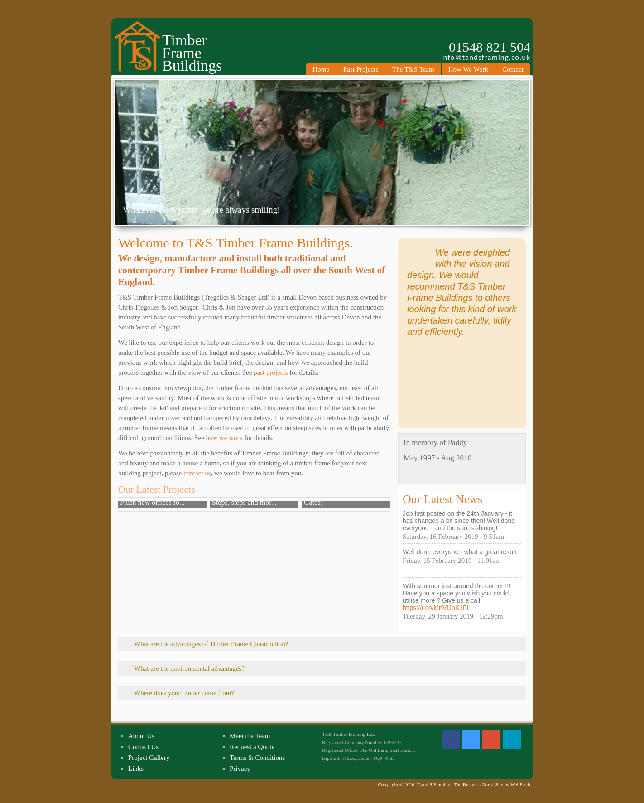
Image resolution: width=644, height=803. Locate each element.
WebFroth (520, 784)
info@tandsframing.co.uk (485, 57)
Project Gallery (148, 757)
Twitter (471, 739)
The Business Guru (473, 784)
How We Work (468, 69)
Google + (491, 739)
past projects (271, 372)
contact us (197, 473)
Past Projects (360, 69)
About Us (141, 736)
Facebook (451, 739)
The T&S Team (413, 69)
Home (320, 69)
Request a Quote (252, 746)
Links (136, 768)
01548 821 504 (489, 47)
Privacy (240, 768)
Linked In (512, 739)
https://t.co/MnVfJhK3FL (436, 607)
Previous (120, 154)
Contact (513, 69)
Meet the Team (250, 736)
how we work (224, 437)
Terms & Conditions (257, 757)
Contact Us (143, 746)
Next (524, 154)
